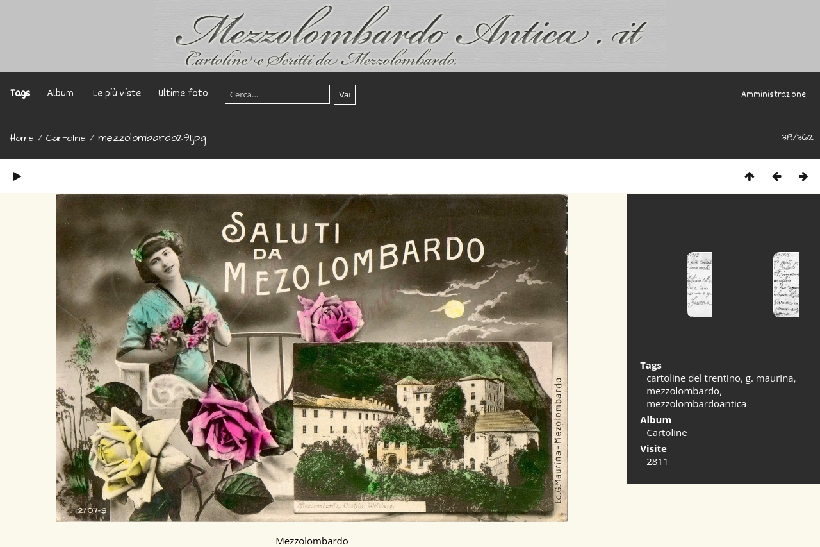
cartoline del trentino (693, 377)
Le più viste (117, 94)
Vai (344, 94)
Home (22, 138)
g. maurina (770, 377)
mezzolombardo (682, 390)
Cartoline (66, 138)
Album (60, 94)
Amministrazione (773, 95)
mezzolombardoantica (696, 403)
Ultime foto (183, 94)
